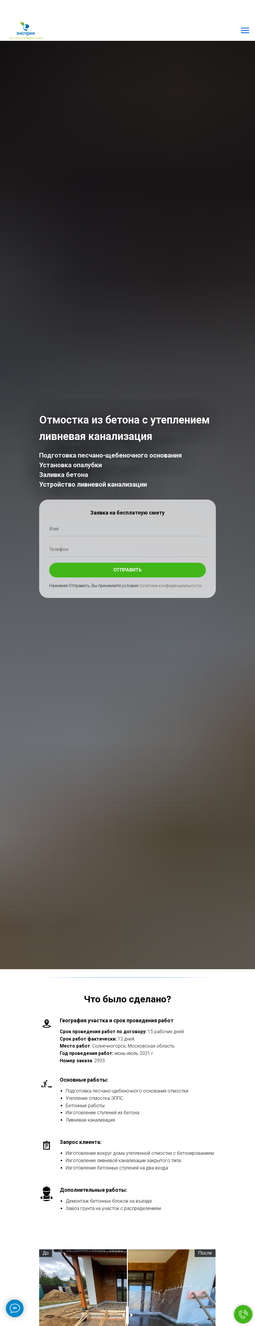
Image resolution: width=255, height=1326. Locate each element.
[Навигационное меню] (245, 30)
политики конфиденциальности (170, 585)
